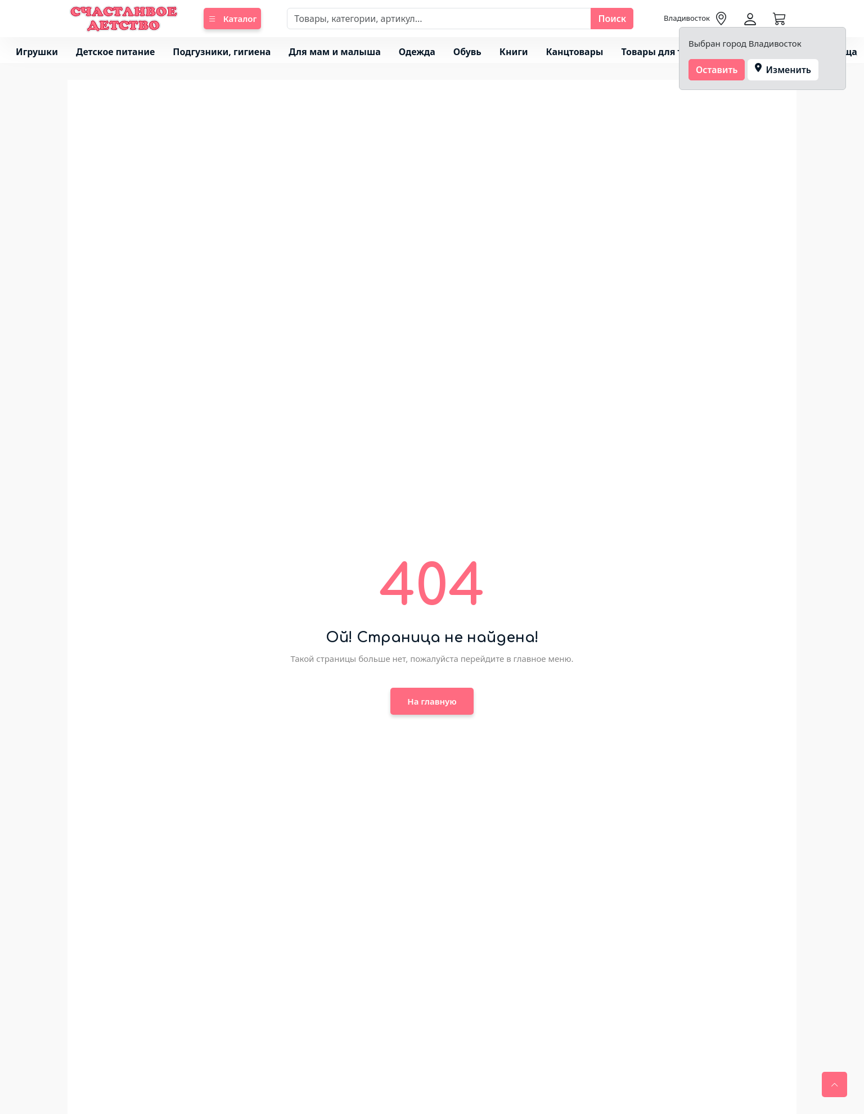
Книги (514, 52)
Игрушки (37, 52)
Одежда (417, 52)
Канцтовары (575, 52)
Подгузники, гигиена (222, 52)
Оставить (717, 70)
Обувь (467, 52)
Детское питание (115, 52)
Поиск (612, 18)
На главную (431, 701)
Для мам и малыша (334, 52)
